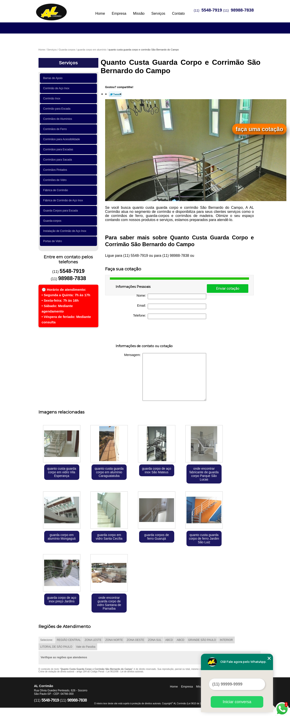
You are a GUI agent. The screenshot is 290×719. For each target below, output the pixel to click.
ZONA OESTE (135, 640)
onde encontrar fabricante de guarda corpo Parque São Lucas (203, 474)
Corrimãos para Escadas (59, 149)
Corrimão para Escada (57, 108)
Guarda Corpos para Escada (61, 210)
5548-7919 (211, 10)
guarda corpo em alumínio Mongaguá (62, 536)
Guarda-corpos (53, 220)
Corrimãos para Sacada (58, 159)
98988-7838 (242, 10)
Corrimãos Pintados (56, 169)
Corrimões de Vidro (55, 180)
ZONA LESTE (93, 640)
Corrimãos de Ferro (55, 129)
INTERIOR (226, 640)
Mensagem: (165, 377)
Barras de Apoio (53, 78)
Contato (178, 13)
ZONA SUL (154, 640)
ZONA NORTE (114, 640)
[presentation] (144, 332)
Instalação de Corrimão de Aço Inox (65, 231)
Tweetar (115, 94)
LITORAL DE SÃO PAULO (56, 646)
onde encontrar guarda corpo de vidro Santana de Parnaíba (109, 603)
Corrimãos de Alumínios (58, 118)
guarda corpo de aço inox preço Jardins (61, 599)
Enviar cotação (227, 288)
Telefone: (169, 316)
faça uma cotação (259, 129)
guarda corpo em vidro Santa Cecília (109, 536)
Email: (171, 306)
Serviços (158, 13)
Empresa (119, 13)
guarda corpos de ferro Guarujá (156, 536)
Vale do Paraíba (85, 646)
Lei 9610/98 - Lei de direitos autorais (124, 671)
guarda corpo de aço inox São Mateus (156, 470)
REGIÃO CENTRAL (69, 640)
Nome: (171, 296)
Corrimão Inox (52, 98)
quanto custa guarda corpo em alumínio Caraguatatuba (109, 472)
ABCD (169, 640)
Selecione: (46, 640)
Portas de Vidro (53, 241)
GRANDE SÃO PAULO (202, 640)
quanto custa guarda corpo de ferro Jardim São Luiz (204, 538)
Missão (139, 13)
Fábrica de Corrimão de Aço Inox (64, 200)
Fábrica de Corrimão (56, 190)
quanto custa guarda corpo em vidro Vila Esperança (61, 472)
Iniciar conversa (237, 702)
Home (100, 13)
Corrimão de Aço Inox (57, 88)
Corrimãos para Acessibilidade (62, 139)
